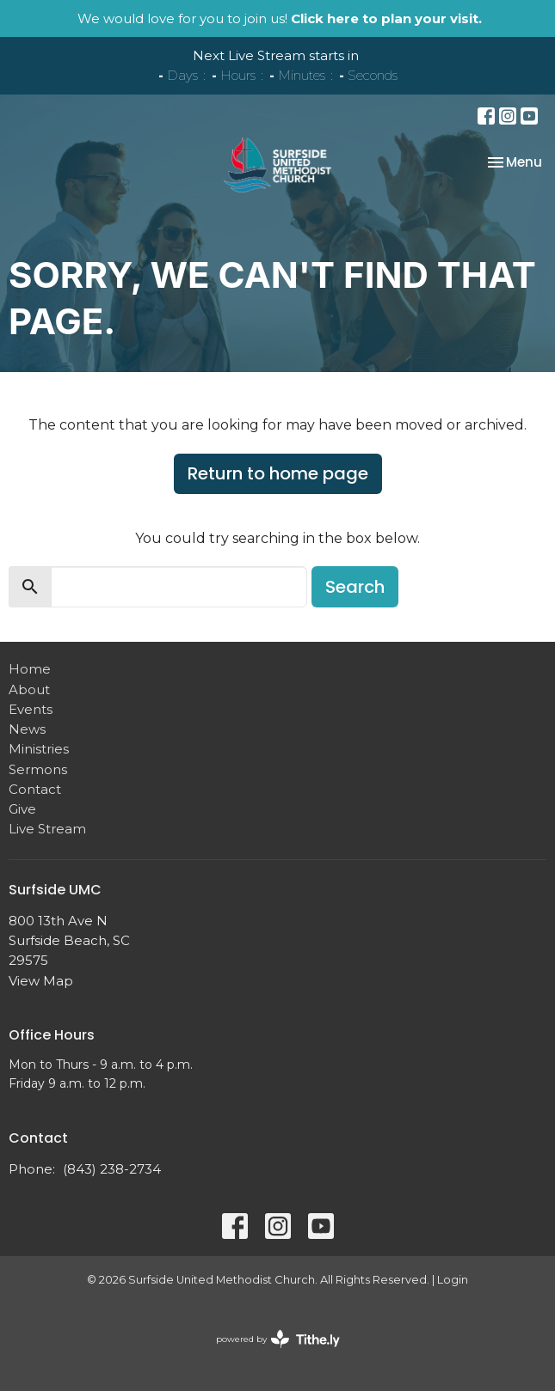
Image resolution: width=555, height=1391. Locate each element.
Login (452, 1279)
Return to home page (278, 473)
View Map (41, 981)
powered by (278, 1339)
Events (30, 709)
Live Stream (47, 829)
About (29, 689)
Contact (35, 789)
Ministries (39, 749)
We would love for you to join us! (279, 18)
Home (30, 669)
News (27, 729)
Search (355, 587)
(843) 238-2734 (112, 1169)
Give (22, 809)
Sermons (38, 769)
